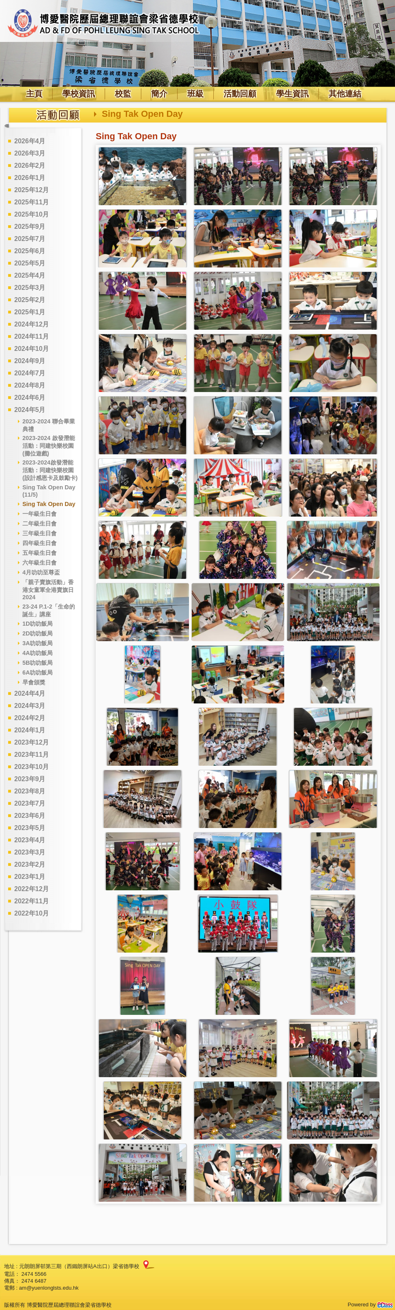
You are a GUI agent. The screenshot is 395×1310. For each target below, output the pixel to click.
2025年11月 (31, 202)
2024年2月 (30, 717)
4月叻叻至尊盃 (41, 572)
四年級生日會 (39, 543)
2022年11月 (31, 901)
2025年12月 (31, 189)
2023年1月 (30, 876)
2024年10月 (31, 348)
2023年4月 (30, 840)
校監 (123, 93)
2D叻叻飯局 (37, 633)
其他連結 (345, 93)
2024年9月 (30, 360)
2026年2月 (30, 165)
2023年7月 (30, 803)
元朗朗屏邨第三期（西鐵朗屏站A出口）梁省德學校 (79, 1266)
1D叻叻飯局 (37, 623)
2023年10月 (31, 766)
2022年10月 (31, 913)
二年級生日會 (39, 523)
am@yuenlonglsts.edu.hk (49, 1288)
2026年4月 (30, 141)
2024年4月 (30, 693)
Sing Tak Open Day (48, 504)
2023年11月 (31, 754)
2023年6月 (30, 815)
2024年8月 (30, 385)
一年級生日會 (39, 513)
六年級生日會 (39, 562)
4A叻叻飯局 (37, 653)
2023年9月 (30, 778)
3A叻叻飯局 (37, 643)
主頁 (34, 93)
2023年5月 (30, 827)
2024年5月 (30, 409)
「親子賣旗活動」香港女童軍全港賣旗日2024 (48, 589)
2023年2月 (30, 864)
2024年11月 (31, 336)
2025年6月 (30, 251)
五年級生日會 (39, 553)
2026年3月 (30, 153)
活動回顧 (240, 93)
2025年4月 (30, 275)
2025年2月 (30, 299)
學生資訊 (292, 93)
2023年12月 (31, 742)
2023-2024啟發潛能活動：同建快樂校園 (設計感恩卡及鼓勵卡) (50, 470)
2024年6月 (30, 397)
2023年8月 (30, 791)
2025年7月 (30, 238)
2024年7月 (30, 373)
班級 (195, 93)
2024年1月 (30, 730)
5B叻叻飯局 (37, 662)
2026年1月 (30, 177)
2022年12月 (31, 888)
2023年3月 (30, 852)
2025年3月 (30, 287)
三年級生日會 (39, 533)
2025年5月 (30, 263)
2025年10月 (31, 214)
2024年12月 (31, 324)
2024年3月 (30, 705)
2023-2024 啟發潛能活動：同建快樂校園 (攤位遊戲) (48, 445)
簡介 (159, 93)
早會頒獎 (33, 682)
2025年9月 (30, 226)
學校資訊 (78, 93)
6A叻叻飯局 (37, 672)
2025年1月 (30, 312)
